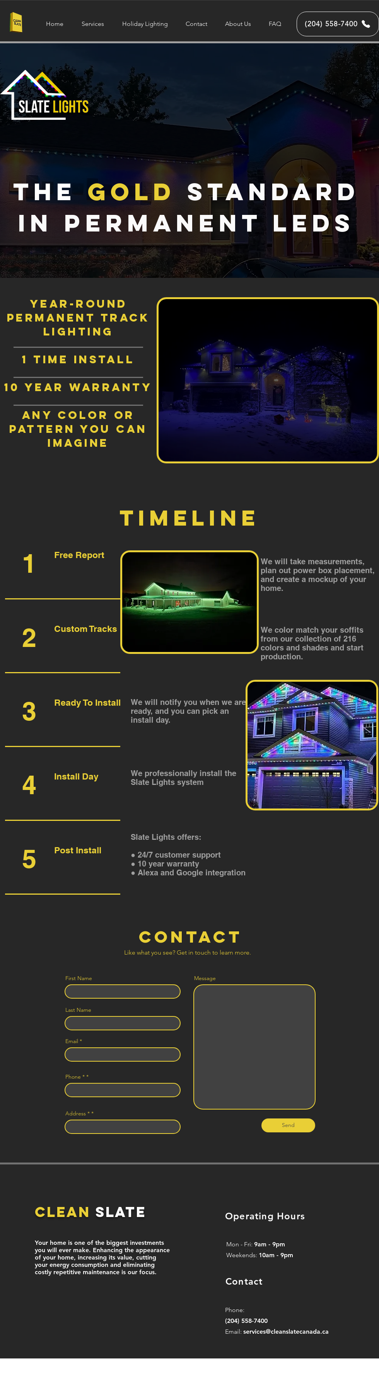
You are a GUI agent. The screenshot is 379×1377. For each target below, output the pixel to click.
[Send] (288, 1125)
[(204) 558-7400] (338, 24)
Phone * (75, 1076)
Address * (77, 1113)
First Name (78, 978)
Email (71, 1041)
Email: (234, 1331)
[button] (92, 23)
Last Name (78, 1010)
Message (205, 978)
